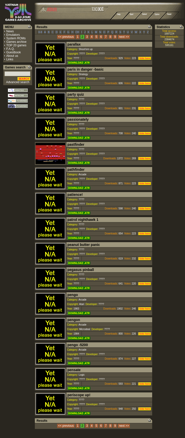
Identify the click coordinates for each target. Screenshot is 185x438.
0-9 (40, 32)
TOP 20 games (16, 45)
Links (9, 59)
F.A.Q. (10, 49)
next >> (124, 37)
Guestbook (13, 52)
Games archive (16, 42)
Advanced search (17, 82)
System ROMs (16, 38)
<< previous (66, 37)
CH (77, 32)
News (10, 31)
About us (12, 56)
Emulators (13, 35)
